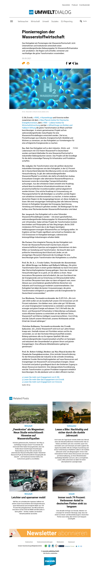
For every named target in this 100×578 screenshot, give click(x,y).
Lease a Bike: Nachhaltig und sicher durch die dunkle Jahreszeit (71, 432)
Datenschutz (29, 541)
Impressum (71, 541)
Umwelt (45, 21)
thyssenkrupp (46, 117)
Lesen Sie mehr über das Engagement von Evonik (44, 379)
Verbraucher (23, 21)
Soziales (54, 21)
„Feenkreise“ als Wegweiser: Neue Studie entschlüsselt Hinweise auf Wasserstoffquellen (28, 434)
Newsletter (66, 5)
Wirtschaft (35, 21)
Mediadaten (60, 541)
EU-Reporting (66, 21)
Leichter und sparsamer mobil (28, 497)
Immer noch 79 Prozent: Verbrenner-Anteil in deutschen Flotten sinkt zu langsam (72, 502)
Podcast (75, 5)
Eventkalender (84, 5)
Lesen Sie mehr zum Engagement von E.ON (41, 377)
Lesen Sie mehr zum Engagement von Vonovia (43, 382)
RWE (37, 117)
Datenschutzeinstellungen (45, 541)
